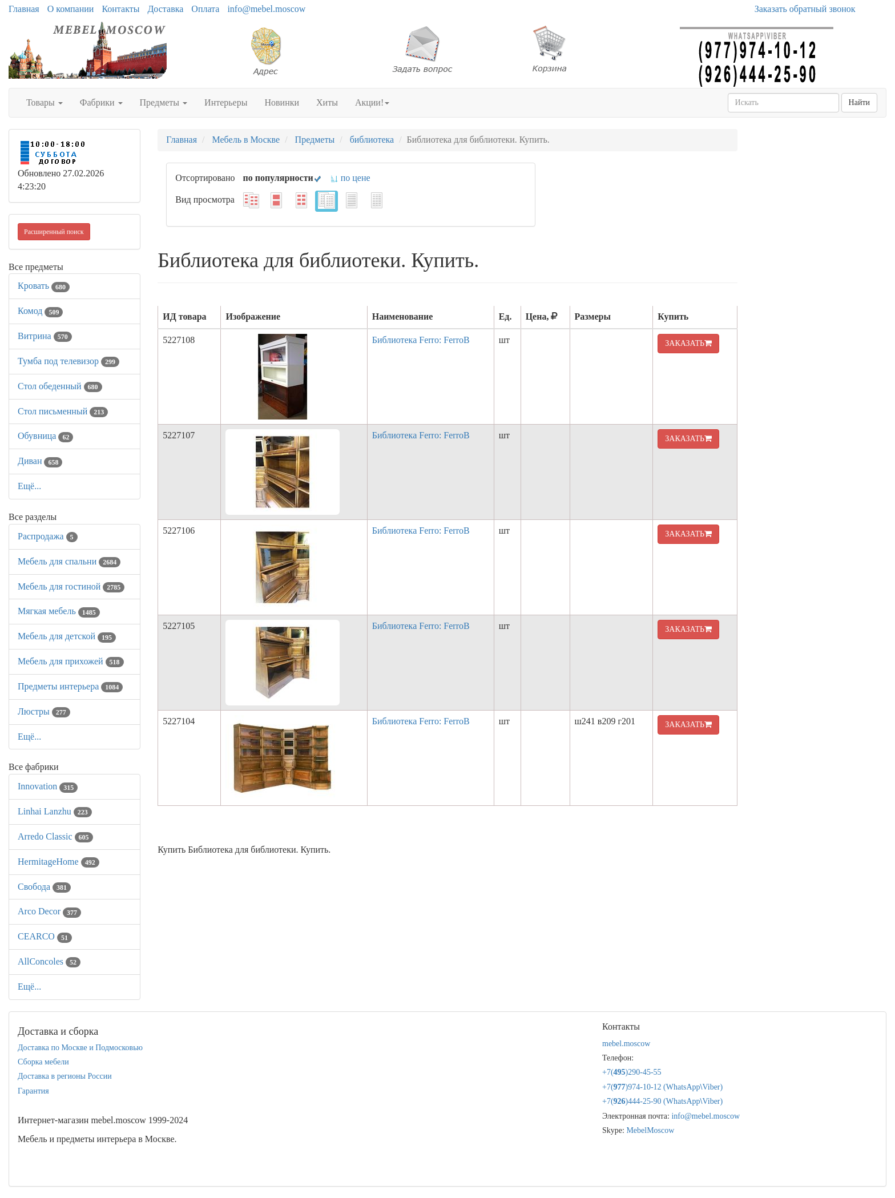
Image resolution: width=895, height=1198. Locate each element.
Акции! (372, 102)
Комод (40, 311)
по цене (350, 178)
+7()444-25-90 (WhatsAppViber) (662, 1101)
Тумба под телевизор (68, 361)
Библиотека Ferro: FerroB (421, 340)
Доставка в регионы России (65, 1076)
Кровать (44, 286)
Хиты (327, 102)
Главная (24, 9)
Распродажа (48, 536)
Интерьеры (225, 102)
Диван (40, 461)
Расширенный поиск (54, 232)
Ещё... (29, 486)
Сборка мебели (43, 1062)
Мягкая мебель (59, 611)
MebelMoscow (650, 1130)
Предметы (164, 102)
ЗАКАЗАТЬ (688, 343)
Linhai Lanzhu (55, 811)
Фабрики (101, 102)
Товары (44, 102)
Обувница (45, 436)
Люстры (44, 711)
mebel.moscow (626, 1043)
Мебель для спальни (69, 561)
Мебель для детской (67, 636)
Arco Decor (49, 911)
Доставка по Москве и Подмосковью (80, 1047)
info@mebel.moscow (266, 9)
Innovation (48, 786)
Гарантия (33, 1091)
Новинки (281, 102)
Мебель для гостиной (71, 586)
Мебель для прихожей (71, 661)
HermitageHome (58, 861)
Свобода (44, 887)
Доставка (165, 9)
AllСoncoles (49, 961)
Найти (859, 102)
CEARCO (45, 936)
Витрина (45, 336)
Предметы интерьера (70, 686)
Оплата (205, 9)
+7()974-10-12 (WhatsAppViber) (662, 1087)
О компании (70, 9)
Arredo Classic (55, 836)
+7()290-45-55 (632, 1072)
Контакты (120, 9)
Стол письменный (63, 411)
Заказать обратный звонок (805, 9)
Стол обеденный (60, 386)
